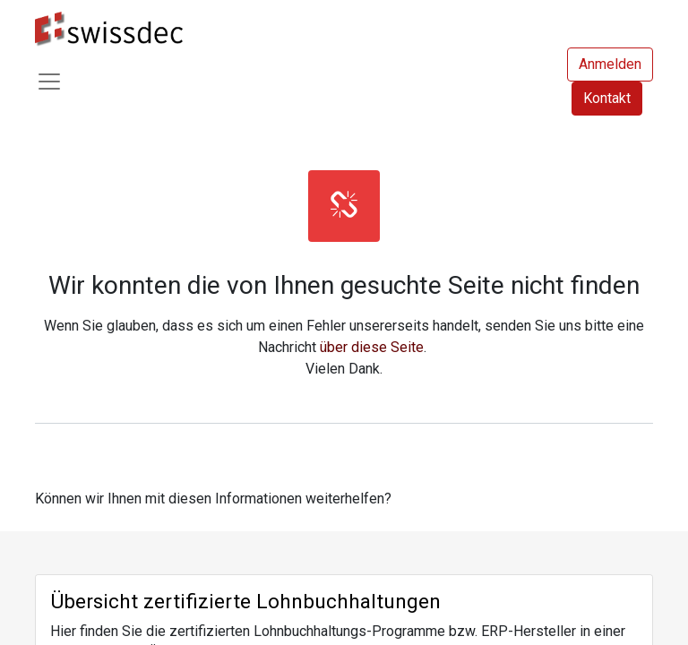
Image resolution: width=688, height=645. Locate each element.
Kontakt (607, 98)
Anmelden (610, 64)
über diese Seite (372, 347)
